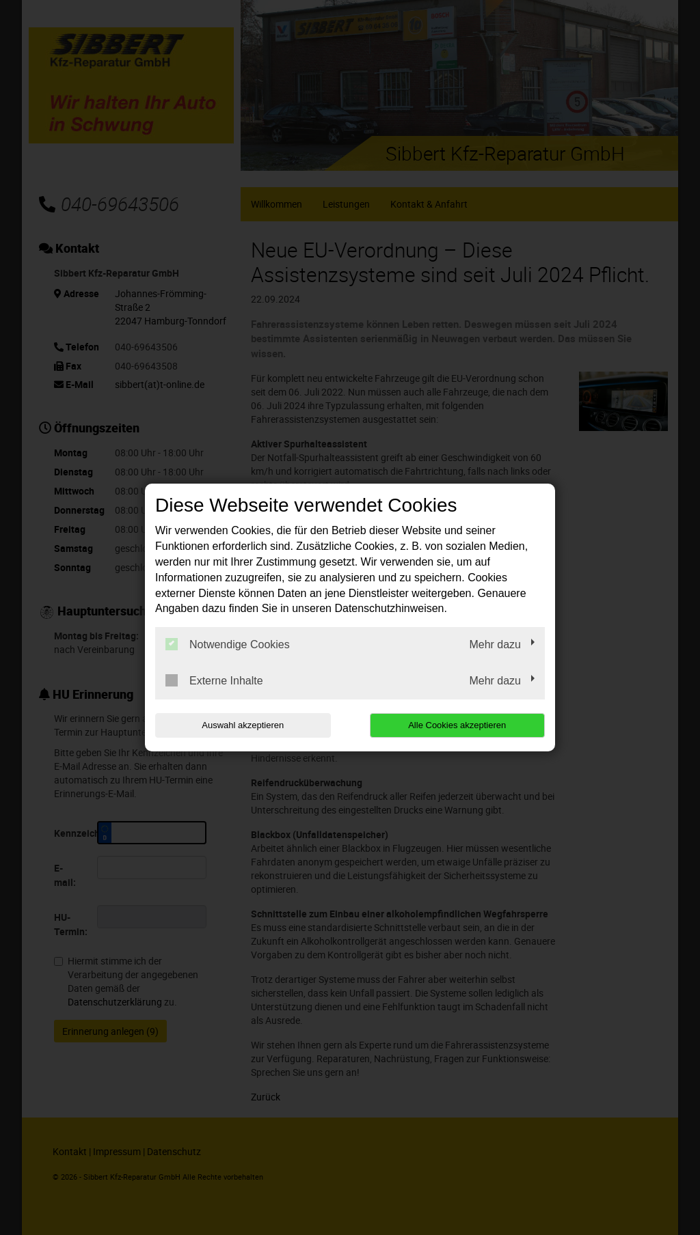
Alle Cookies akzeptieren (457, 725)
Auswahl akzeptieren (243, 725)
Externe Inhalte (214, 680)
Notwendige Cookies (227, 644)
